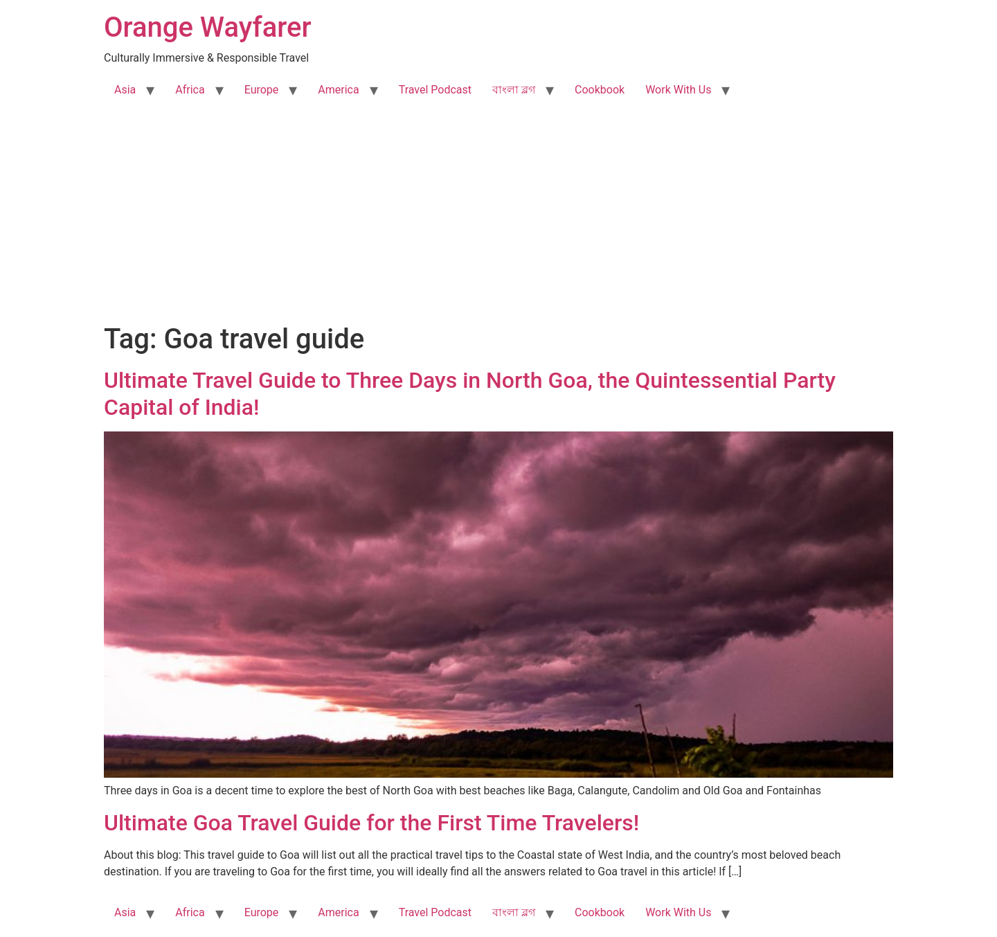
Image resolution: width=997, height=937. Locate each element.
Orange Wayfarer (208, 27)
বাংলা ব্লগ (513, 89)
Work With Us (678, 89)
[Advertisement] (498, 219)
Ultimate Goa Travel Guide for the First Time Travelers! (371, 823)
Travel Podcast (435, 89)
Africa (189, 89)
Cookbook (600, 89)
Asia (125, 89)
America (338, 89)
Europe (261, 89)
